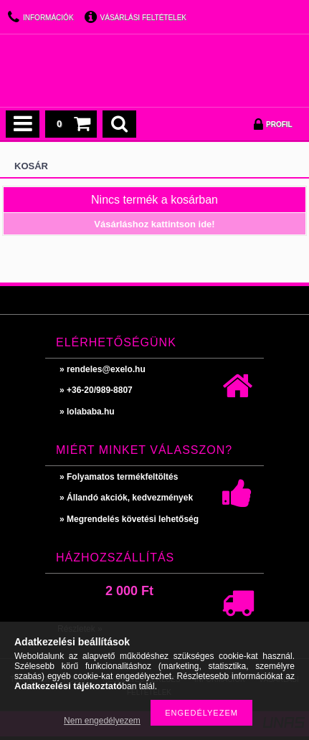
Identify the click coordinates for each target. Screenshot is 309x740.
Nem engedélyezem (102, 721)
